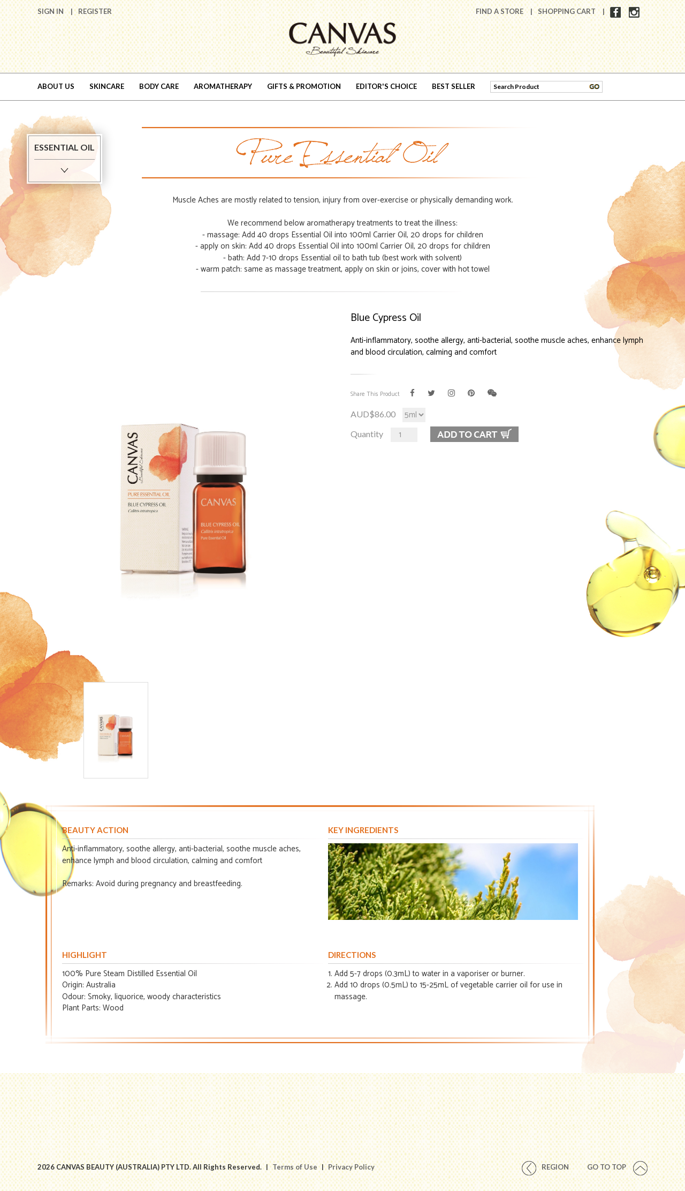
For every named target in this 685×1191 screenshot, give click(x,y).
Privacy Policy (351, 1167)
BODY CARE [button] (159, 86)
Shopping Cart (567, 11)
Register (95, 11)
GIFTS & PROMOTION (304, 86)
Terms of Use (294, 1167)
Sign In (51, 11)
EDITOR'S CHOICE (386, 86)
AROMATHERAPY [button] (223, 86)
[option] (186, 481)
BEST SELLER (453, 86)
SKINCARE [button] (106, 86)
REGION (545, 1167)
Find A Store (500, 11)
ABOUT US (55, 86)
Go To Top (617, 1167)
